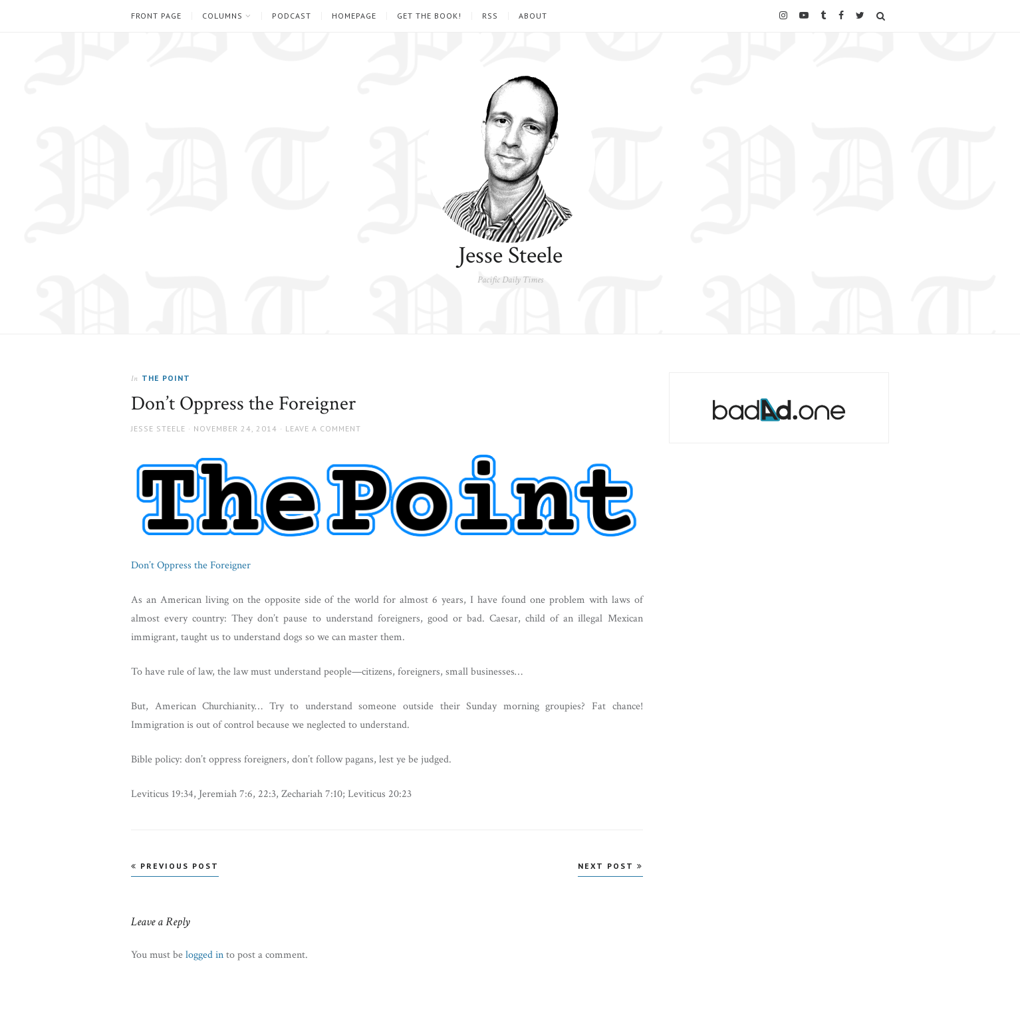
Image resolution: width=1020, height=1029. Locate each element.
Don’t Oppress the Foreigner (191, 565)
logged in (204, 955)
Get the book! (429, 16)
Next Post (610, 866)
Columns (222, 16)
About (533, 16)
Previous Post (175, 866)
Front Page (156, 16)
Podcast (291, 16)
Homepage (354, 16)
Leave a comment (323, 428)
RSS (490, 16)
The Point (166, 378)
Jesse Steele (510, 255)
